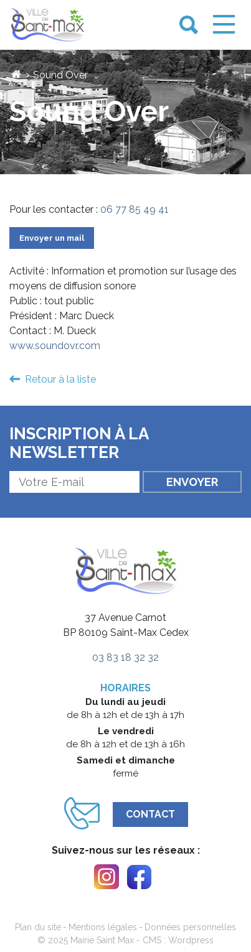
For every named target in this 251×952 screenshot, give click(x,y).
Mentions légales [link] (103, 927)
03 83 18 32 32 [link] (125, 657)
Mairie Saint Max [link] (102, 940)
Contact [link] (150, 814)
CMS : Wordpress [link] (178, 940)
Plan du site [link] (38, 927)
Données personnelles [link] (190, 927)
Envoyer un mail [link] (51, 238)
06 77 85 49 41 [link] (134, 209)
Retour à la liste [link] (60, 379)
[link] (47, 25)
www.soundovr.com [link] (54, 346)
